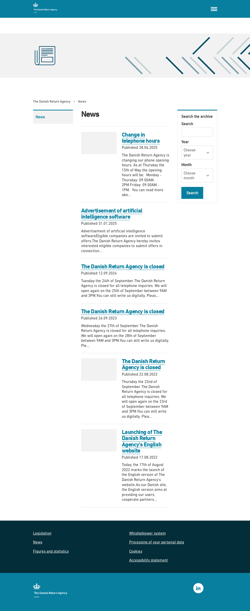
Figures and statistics (51, 551)
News (40, 117)
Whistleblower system (147, 533)
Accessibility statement (148, 560)
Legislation (42, 533)
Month (186, 165)
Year (185, 142)
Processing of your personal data (156, 542)
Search (187, 124)
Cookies (135, 551)
